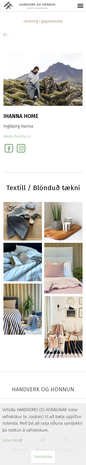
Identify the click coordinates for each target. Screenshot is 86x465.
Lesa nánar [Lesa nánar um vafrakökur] (12, 440)
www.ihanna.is (17, 136)
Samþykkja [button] (43, 456)
